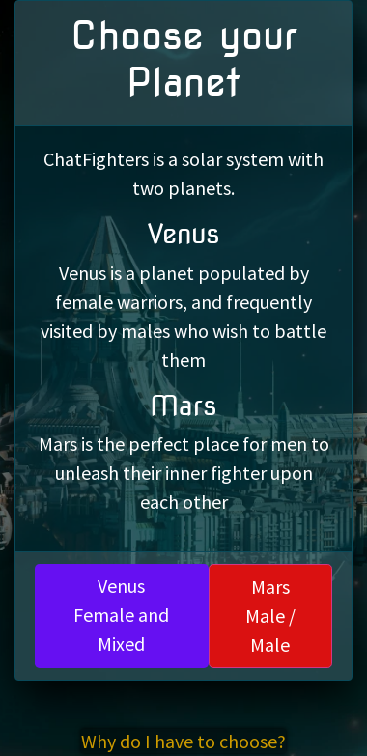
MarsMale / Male (270, 615)
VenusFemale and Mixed (121, 615)
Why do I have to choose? (183, 741)
